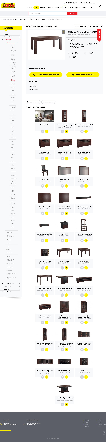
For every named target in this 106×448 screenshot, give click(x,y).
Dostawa (84, 7)
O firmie (29, 7)
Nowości (42, 7)
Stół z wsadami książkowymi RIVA (54, 19)
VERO (12, 147)
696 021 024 (74, 2)
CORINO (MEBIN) (13, 55)
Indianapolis (13, 107)
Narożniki (9, 239)
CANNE (12, 187)
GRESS (12, 161)
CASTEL (12, 100)
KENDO (12, 97)
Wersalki (9, 249)
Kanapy (9, 243)
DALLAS (13, 213)
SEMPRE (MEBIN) (13, 72)
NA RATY (64, 7)
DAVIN (12, 210)
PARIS (12, 120)
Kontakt (91, 7)
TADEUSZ (13, 137)
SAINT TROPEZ (13, 131)
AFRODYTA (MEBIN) (13, 51)
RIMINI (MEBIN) (13, 206)
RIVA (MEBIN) (42, 19)
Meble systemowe (33, 19)
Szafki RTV (9, 270)
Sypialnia (6, 289)
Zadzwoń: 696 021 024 (46, 81)
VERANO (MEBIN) (13, 46)
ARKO (12, 217)
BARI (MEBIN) (13, 202)
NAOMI (12, 117)
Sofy (8, 246)
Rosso (12, 123)
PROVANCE (13, 87)
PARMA (12, 154)
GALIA (12, 90)
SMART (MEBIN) (13, 164)
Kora (12, 110)
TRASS (12, 227)
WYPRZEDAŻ (7, 291)
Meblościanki (10, 232)
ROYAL (12, 127)
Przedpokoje (7, 286)
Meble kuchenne (8, 36)
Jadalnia (6, 34)
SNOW (12, 134)
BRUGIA (13, 220)
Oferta (36, 7)
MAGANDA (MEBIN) (13, 63)
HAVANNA (13, 168)
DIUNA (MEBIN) (13, 59)
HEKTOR (13, 103)
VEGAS (12, 144)
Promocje (50, 7)
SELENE (12, 84)
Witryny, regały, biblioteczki (10, 260)
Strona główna (88, 426)
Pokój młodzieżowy (9, 283)
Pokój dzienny (23, 19)
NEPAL (12, 223)
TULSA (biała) (12, 191)
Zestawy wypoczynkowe (10, 236)
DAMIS (12, 157)
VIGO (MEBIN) (13, 198)
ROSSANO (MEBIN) (13, 67)
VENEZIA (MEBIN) (13, 76)
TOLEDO (13, 151)
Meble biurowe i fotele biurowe (12, 278)
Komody (9, 256)
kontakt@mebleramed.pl (87, 3)
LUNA (12, 113)
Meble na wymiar (75, 7)
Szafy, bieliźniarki (11, 263)
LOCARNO (13, 175)
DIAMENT (13, 171)
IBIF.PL (58, 444)
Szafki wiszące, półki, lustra (11, 274)
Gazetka (57, 7)
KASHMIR (13, 194)
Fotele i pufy (10, 252)
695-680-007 (8, 429)
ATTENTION (13, 178)
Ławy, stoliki (10, 267)
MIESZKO (13, 94)
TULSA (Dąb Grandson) (13, 182)
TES (12, 141)
